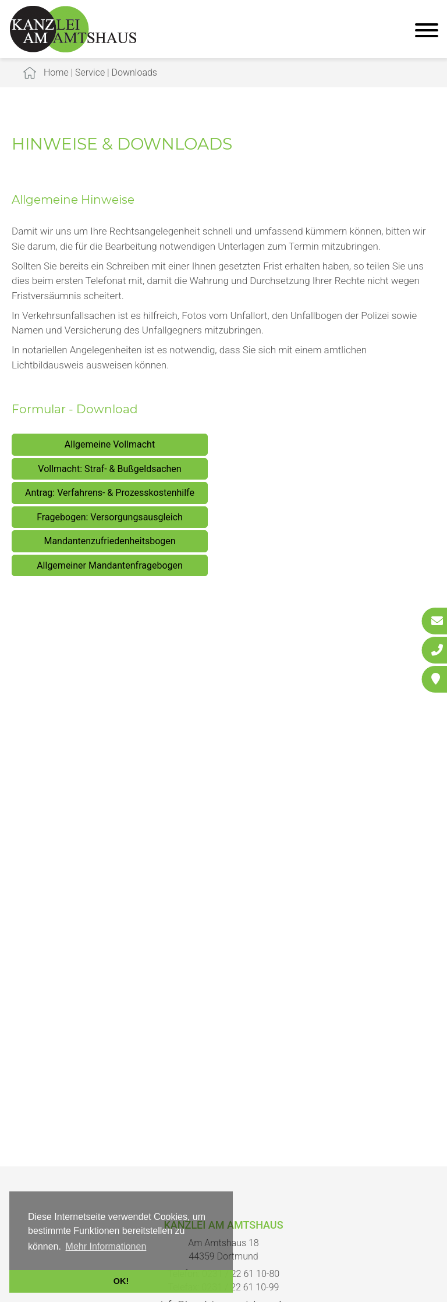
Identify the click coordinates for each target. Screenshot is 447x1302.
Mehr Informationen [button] (106, 1246)
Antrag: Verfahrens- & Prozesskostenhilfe (109, 492)
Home (56, 72)
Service (90, 72)
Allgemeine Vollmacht (110, 444)
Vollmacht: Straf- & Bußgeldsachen (109, 468)
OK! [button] (121, 1281)
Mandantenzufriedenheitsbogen (109, 541)
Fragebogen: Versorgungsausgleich (110, 517)
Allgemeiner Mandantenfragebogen (110, 565)
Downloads (134, 72)
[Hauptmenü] (426, 32)
